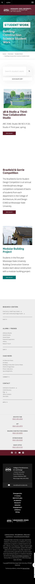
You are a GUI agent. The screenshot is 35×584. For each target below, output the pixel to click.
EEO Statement (19, 534)
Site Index (5, 396)
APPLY (5, 402)
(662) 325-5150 (17, 447)
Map (5, 392)
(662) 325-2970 (17, 426)
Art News (5, 362)
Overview (10, 54)
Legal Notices (9, 536)
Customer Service (9, 534)
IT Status (17, 496)
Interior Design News (8, 367)
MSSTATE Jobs (17, 498)
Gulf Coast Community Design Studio (14, 313)
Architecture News (8, 360)
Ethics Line (26, 534)
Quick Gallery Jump (17, 79)
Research (17, 503)
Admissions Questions (10, 388)
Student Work (19, 54)
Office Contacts (7, 394)
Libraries (17, 505)
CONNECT (6, 377)
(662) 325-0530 (17, 440)
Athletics (17, 510)
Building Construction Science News (13, 365)
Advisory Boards (7, 333)
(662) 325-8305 (17, 433)
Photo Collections (8, 369)
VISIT (5, 319)
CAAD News (7, 356)
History (5, 341)
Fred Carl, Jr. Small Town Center (12, 311)
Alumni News (6, 337)
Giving (17, 512)
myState (8, 2)
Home (4, 54)
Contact (6, 383)
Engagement (17, 507)
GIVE (5, 350)
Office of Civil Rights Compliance (20, 556)
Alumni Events (7, 335)
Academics (17, 500)
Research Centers (10, 307)
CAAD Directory (7, 390)
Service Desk (26, 568)
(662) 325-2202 (17, 419)
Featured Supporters (8, 339)
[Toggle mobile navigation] (32, 2)
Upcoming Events (7, 371)
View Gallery (11, 133)
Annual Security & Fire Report (21, 536)
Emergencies (17, 493)
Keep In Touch (7, 343)
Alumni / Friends (10, 328)
